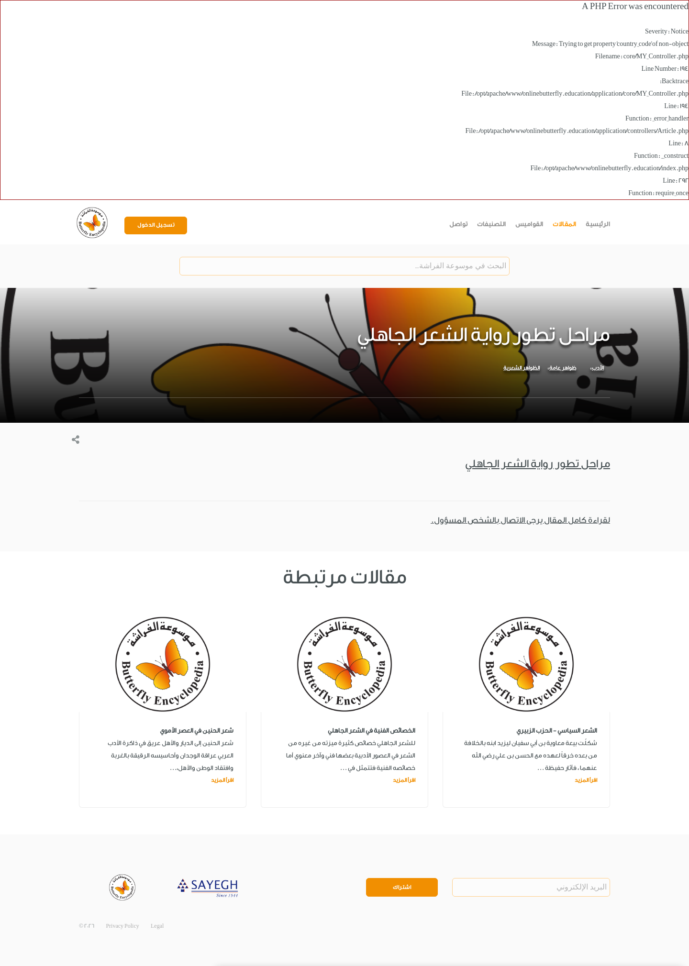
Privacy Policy (122, 926)
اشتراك (402, 887)
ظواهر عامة (562, 368)
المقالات (565, 224)
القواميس (529, 224)
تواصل (458, 224)
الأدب (598, 368)
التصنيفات (491, 224)
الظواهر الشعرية (521, 368)
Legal (157, 926)
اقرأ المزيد (586, 780)
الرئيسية (598, 224)
